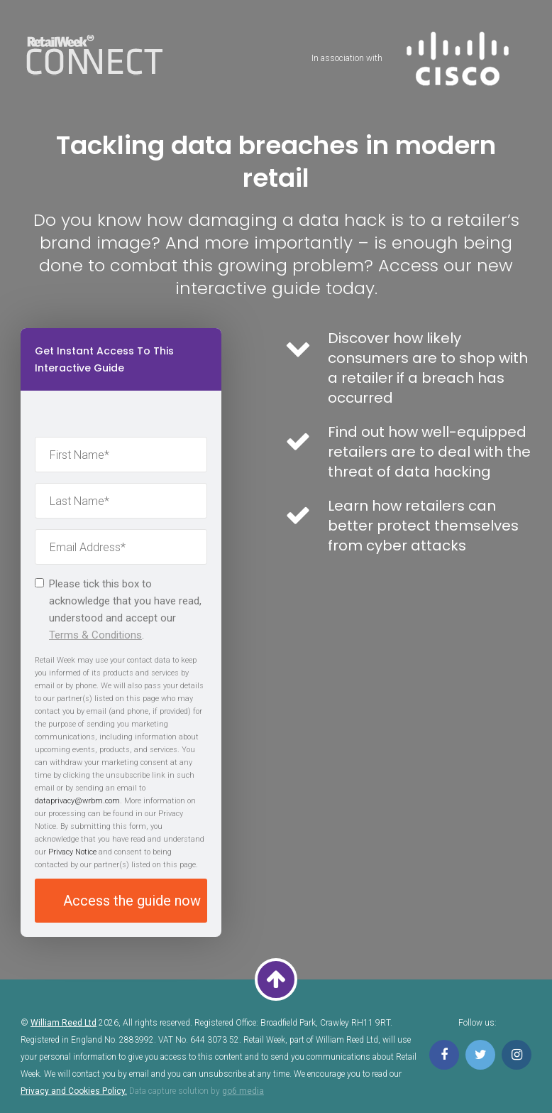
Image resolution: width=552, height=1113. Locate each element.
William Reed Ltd (63, 1023)
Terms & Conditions (95, 635)
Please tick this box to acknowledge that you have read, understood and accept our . (118, 609)
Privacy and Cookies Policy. (74, 1091)
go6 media (243, 1091)
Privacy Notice (72, 852)
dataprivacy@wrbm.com (77, 800)
